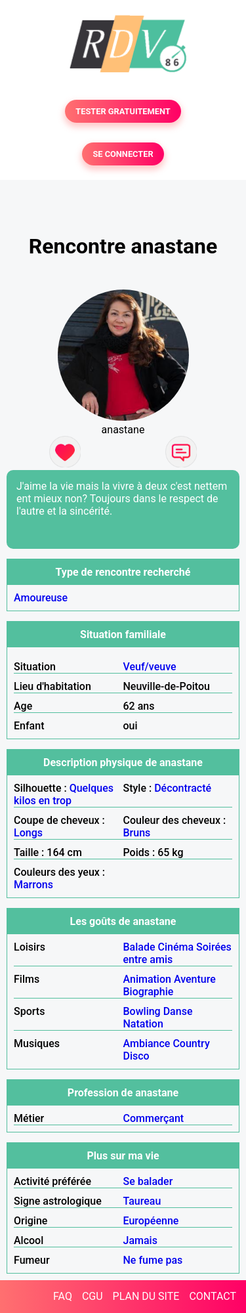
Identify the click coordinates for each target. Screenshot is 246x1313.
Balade (139, 947)
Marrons (33, 884)
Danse (178, 1011)
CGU (92, 1296)
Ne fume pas (153, 1260)
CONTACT (212, 1296)
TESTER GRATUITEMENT (123, 111)
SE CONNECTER (122, 154)
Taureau (142, 1201)
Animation (147, 979)
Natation (143, 1024)
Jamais (140, 1240)
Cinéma (176, 947)
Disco (136, 1056)
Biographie (148, 991)
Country (191, 1043)
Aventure (195, 979)
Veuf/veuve (149, 666)
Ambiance (147, 1043)
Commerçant (153, 1118)
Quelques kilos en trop (63, 794)
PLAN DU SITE (146, 1296)
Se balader (148, 1181)
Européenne (151, 1221)
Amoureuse (41, 598)
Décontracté (182, 788)
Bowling (142, 1011)
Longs (28, 833)
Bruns (137, 833)
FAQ (62, 1296)
